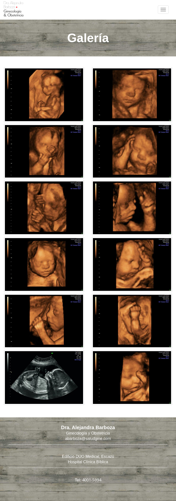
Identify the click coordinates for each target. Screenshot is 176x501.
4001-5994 (91, 480)
